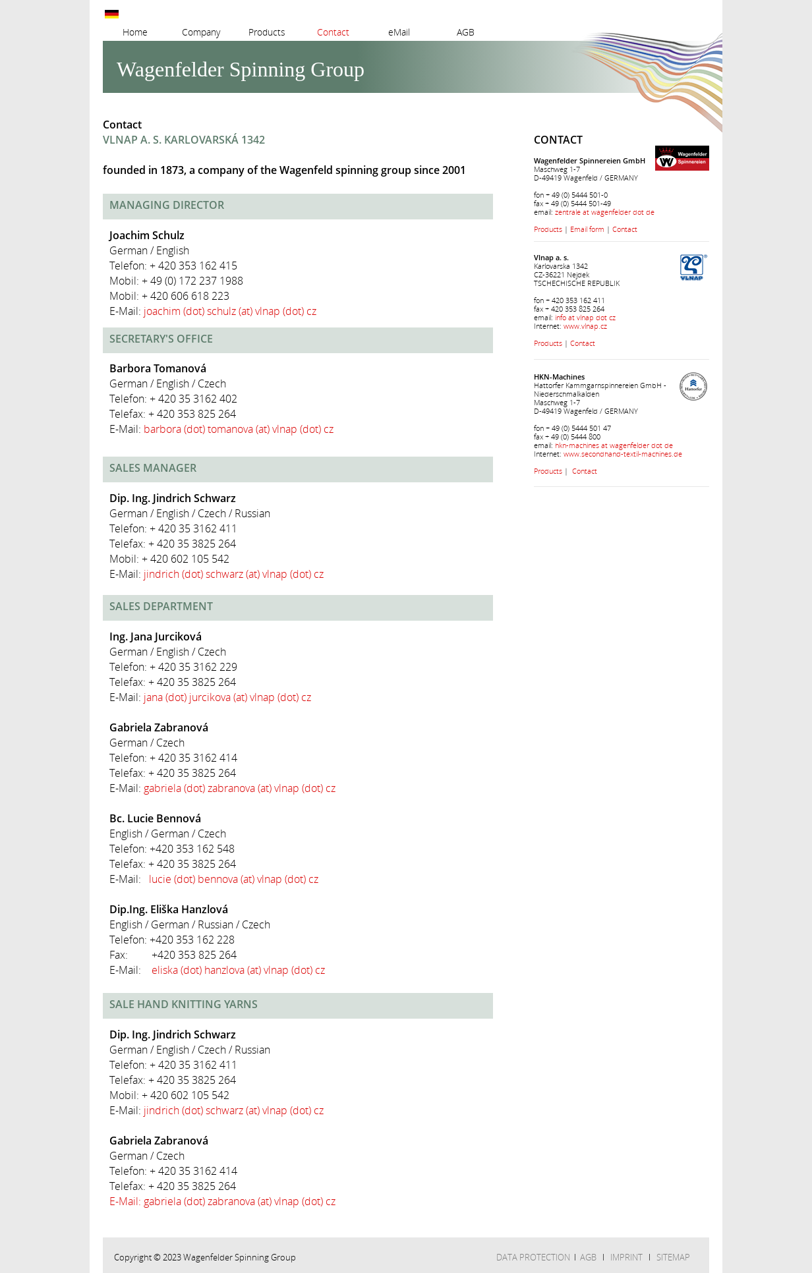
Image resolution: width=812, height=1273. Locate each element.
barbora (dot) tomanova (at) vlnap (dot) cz (239, 429)
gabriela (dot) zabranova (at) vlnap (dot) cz (239, 788)
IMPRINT (626, 1257)
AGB (588, 1257)
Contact (624, 229)
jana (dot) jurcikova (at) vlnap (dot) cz (227, 697)
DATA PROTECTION (533, 1257)
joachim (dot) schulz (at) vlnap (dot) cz (230, 311)
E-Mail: (126, 1201)
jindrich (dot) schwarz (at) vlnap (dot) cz (234, 574)
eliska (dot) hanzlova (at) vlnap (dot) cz (238, 970)
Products (548, 229)
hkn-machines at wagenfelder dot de (614, 445)
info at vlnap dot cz (585, 317)
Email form (587, 229)
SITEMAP (673, 1257)
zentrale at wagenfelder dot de (604, 212)
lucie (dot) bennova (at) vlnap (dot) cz (233, 879)
